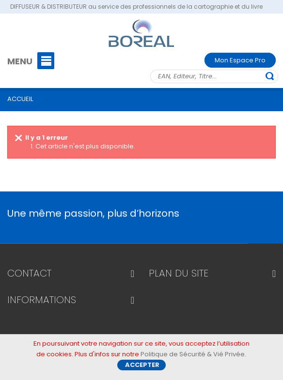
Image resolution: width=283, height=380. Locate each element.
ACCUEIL (20, 98)
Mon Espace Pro (240, 60)
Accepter (142, 367)
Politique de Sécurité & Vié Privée (193, 357)
